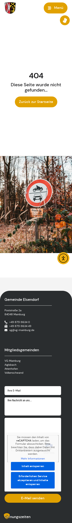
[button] (7, 516)
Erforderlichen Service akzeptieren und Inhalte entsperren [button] (33, 480)
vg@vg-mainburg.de (21, 330)
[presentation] (33, 425)
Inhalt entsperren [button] (33, 466)
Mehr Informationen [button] (33, 458)
